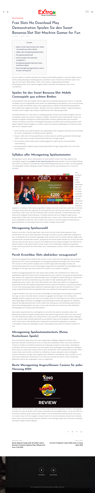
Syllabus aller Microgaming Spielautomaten (29, 52)
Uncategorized (17, 18)
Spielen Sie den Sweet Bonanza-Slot (42, 161)
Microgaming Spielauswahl (24, 55)
